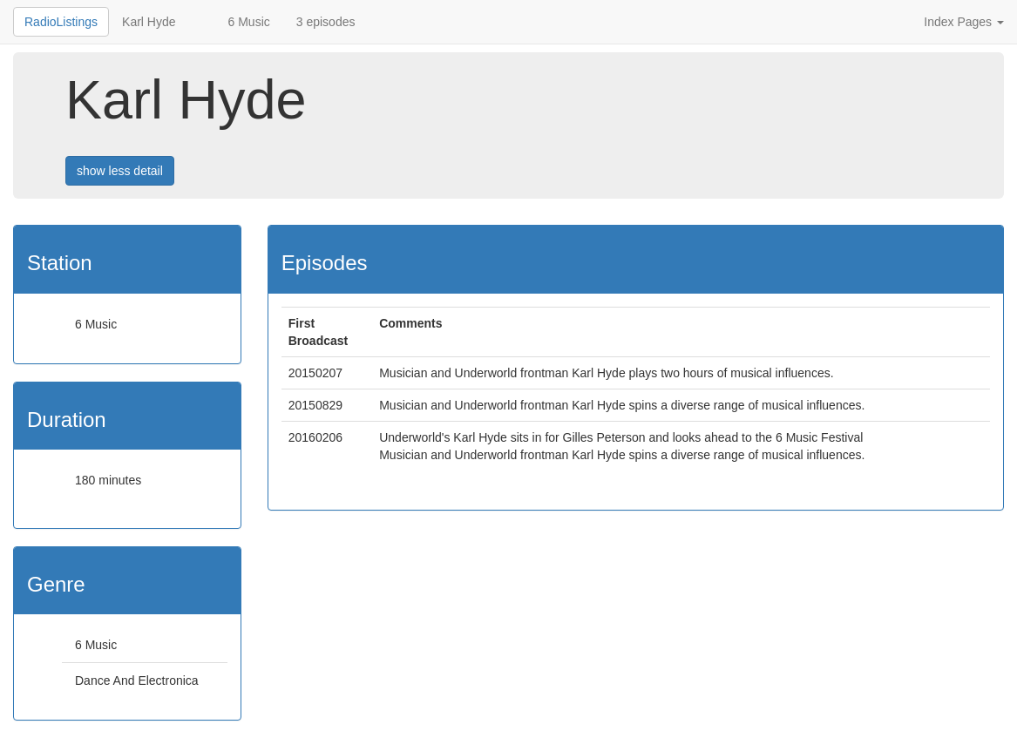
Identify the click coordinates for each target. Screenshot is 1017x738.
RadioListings (61, 22)
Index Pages (964, 22)
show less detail (120, 171)
